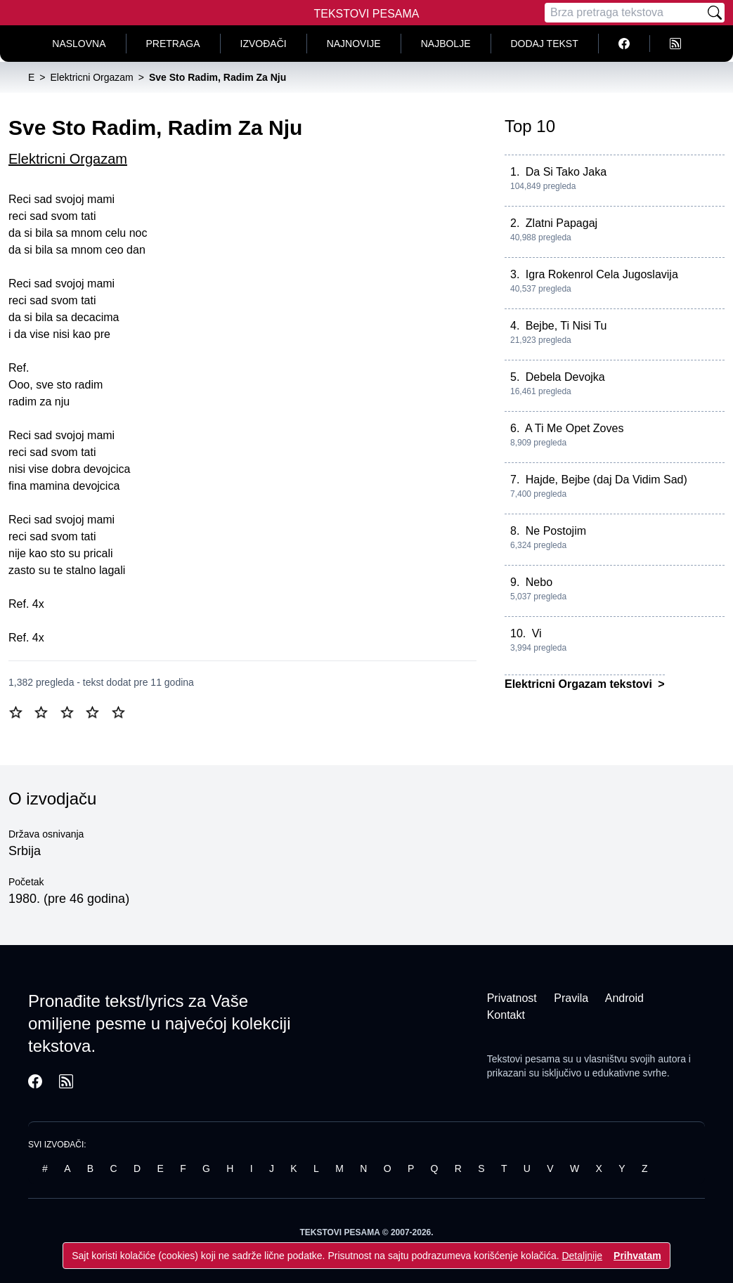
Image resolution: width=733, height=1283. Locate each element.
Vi (537, 633)
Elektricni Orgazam (67, 159)
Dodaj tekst (544, 43)
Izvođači (263, 43)
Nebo (539, 582)
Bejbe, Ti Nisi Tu (566, 326)
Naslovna (78, 43)
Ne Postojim (556, 531)
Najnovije (354, 43)
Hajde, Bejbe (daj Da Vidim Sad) (606, 480)
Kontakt (506, 1015)
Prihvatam (637, 1255)
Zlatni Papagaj (561, 223)
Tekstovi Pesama (367, 14)
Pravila (571, 998)
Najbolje (446, 43)
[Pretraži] (715, 12)
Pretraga (173, 43)
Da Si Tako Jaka (566, 172)
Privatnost (512, 998)
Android (624, 998)
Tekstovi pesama (523, 1058)
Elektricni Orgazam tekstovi (580, 684)
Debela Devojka (565, 377)
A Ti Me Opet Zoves (574, 428)
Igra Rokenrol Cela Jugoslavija (602, 274)
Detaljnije (582, 1255)
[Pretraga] (625, 12)
